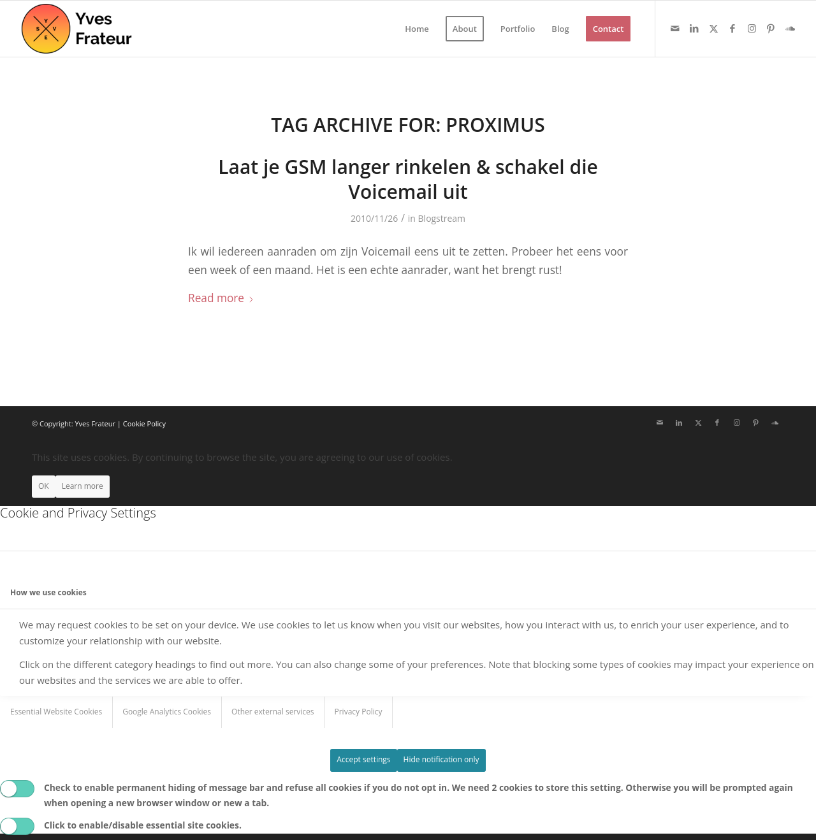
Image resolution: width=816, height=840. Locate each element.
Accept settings (363, 759)
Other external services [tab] (272, 711)
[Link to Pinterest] (770, 28)
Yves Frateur (95, 423)
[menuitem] (417, 29)
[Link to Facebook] (732, 28)
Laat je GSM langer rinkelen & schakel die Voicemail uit (408, 179)
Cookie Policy (144, 423)
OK (43, 486)
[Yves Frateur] (77, 29)
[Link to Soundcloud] (789, 28)
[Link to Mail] (675, 28)
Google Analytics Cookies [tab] (166, 711)
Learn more (82, 486)
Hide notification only (441, 759)
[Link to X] (713, 28)
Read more (221, 298)
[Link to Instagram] (751, 28)
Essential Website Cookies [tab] (56, 711)
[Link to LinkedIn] (694, 28)
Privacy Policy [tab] (358, 711)
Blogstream (441, 218)
